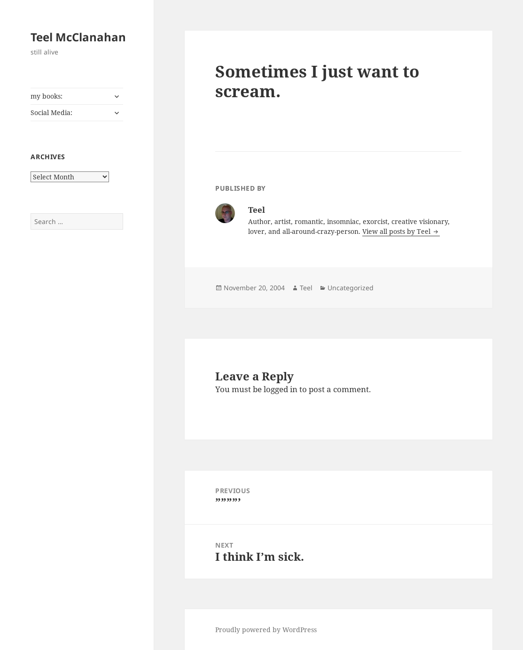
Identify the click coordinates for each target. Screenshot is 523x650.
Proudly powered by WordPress (266, 629)
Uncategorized (351, 287)
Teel (306, 287)
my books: (46, 96)
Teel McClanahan (78, 37)
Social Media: (51, 112)
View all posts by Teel (397, 231)
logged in (280, 389)
